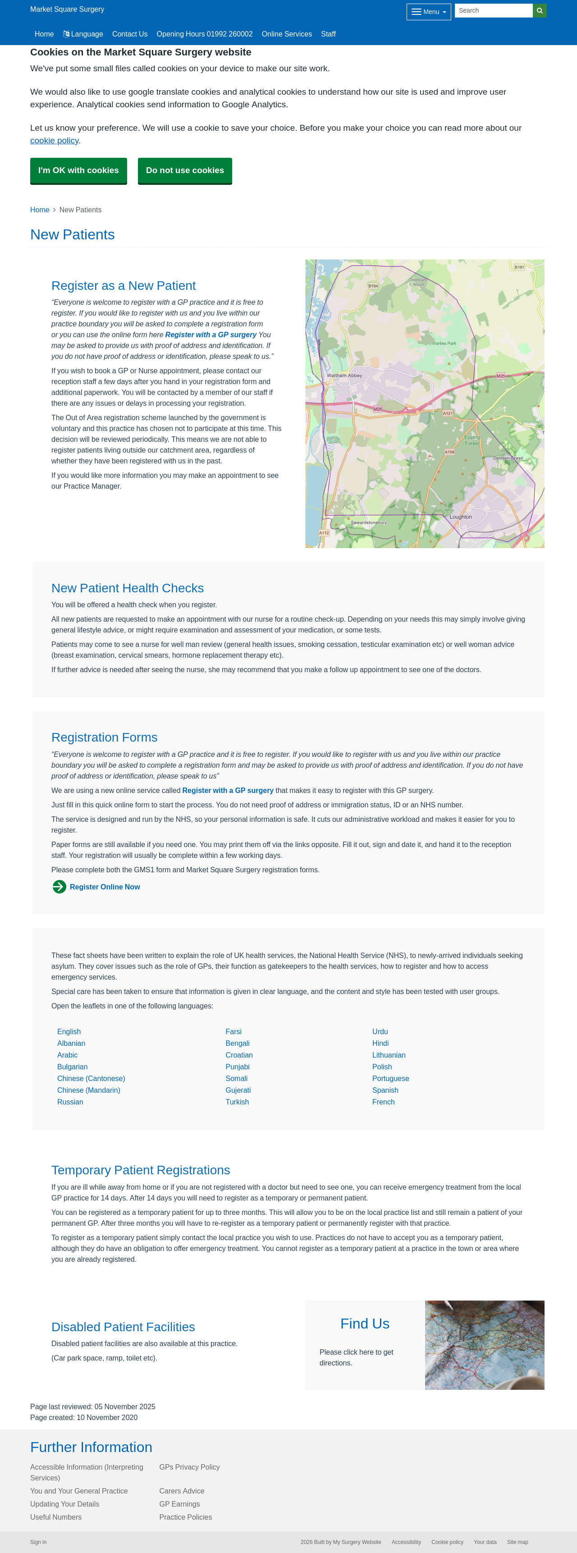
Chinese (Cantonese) (91, 1078)
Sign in (38, 1542)
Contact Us (130, 33)
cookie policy (54, 140)
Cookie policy (447, 1542)
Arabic (67, 1054)
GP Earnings (180, 1503)
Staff (328, 33)
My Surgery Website (357, 1542)
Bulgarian (72, 1066)
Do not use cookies (185, 170)
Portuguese (390, 1078)
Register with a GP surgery (211, 334)
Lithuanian (389, 1054)
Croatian (239, 1054)
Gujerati (238, 1090)
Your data (485, 1542)
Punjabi (238, 1066)
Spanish (385, 1090)
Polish (382, 1066)
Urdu (380, 1031)
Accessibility (406, 1542)
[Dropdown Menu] (429, 12)
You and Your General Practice (79, 1490)
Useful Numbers (56, 1517)
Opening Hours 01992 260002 (205, 33)
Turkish (237, 1101)
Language (83, 33)
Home (40, 209)
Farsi (234, 1031)
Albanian (71, 1043)
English (69, 1031)
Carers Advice (182, 1490)
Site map (517, 1542)
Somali (237, 1078)
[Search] (494, 11)
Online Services (287, 33)
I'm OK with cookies (78, 170)
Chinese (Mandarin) (88, 1090)
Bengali (238, 1043)
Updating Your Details (64, 1503)
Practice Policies (186, 1517)
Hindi (380, 1043)
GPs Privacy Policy (190, 1467)
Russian (70, 1101)
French (383, 1101)
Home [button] (44, 33)
